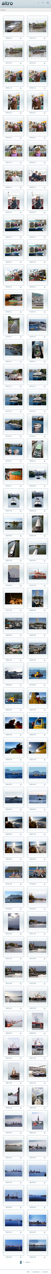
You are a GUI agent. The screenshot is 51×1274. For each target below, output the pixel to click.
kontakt (45, 1272)
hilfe (28, 1272)
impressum (36, 1272)
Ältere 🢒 (28, 1262)
